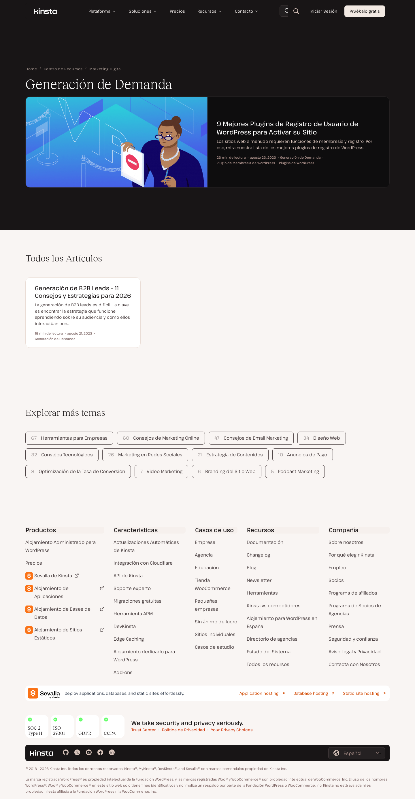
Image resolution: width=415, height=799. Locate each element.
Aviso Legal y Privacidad (355, 651)
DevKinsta (125, 626)
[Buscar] (296, 11)
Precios (33, 563)
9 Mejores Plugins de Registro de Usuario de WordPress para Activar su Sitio (287, 127)
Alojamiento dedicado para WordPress (144, 655)
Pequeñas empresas (206, 605)
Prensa (336, 626)
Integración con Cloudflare (143, 563)
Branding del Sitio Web (226, 471)
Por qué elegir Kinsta (351, 555)
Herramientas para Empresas (69, 438)
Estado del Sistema (268, 651)
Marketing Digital (105, 68)
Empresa (205, 542)
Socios (336, 580)
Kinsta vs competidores (274, 605)
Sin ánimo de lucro (216, 621)
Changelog (258, 555)
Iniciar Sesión (323, 11)
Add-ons (123, 672)
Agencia (204, 555)
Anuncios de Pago (302, 454)
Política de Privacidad (183, 729)
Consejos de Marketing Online (161, 438)
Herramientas (262, 593)
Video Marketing (161, 471)
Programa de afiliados (353, 593)
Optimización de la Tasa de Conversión (78, 471)
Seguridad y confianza (353, 639)
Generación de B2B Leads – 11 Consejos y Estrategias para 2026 (83, 291)
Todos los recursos (268, 664)
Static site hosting (361, 693)
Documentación (265, 542)
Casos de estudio (214, 647)
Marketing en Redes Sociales (145, 454)
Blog (251, 567)
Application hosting (258, 693)
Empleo (337, 567)
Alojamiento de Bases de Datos (62, 613)
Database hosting (310, 693)
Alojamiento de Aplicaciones (51, 592)
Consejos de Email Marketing (251, 438)
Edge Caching (129, 639)
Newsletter (259, 580)
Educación (207, 567)
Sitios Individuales (215, 634)
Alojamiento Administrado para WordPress (60, 546)
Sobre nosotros (346, 542)
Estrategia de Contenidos (230, 454)
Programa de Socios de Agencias (355, 609)
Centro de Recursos (63, 68)
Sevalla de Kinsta (53, 575)
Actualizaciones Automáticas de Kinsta (146, 546)
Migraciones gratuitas (137, 601)
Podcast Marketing (295, 471)
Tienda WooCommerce (213, 584)
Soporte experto (132, 588)
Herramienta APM (133, 613)
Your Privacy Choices (232, 729)
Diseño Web (321, 438)
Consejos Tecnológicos (62, 454)
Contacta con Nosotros (354, 664)
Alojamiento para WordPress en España (282, 622)
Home (31, 68)
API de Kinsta (128, 575)
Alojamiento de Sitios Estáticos (58, 634)
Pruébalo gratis (365, 11)
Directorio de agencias (272, 639)
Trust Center (143, 729)
